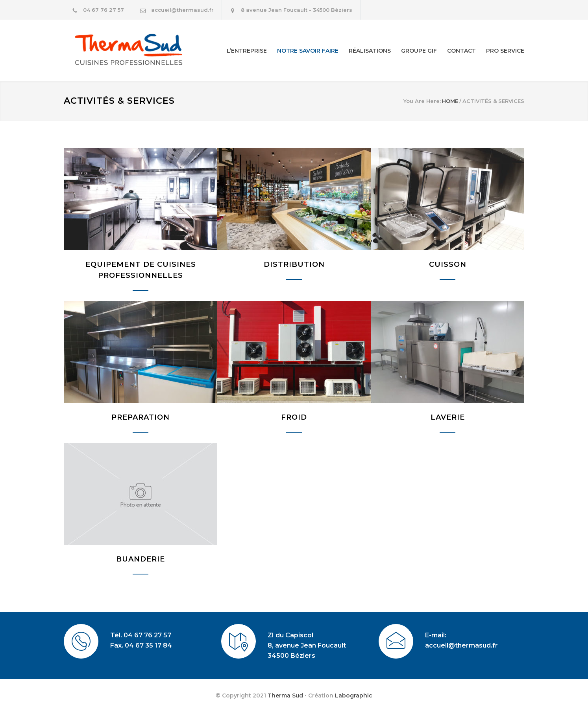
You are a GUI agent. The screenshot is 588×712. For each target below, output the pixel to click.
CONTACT (461, 50)
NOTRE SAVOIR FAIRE (307, 50)
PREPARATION (140, 417)
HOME (450, 101)
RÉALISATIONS (370, 50)
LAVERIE (448, 417)
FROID (294, 417)
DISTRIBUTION (294, 264)
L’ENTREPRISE (247, 50)
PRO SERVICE (505, 50)
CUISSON (447, 264)
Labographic (353, 695)
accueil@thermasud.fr (182, 10)
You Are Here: (422, 101)
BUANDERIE (140, 559)
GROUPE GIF (419, 50)
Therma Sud (285, 695)
